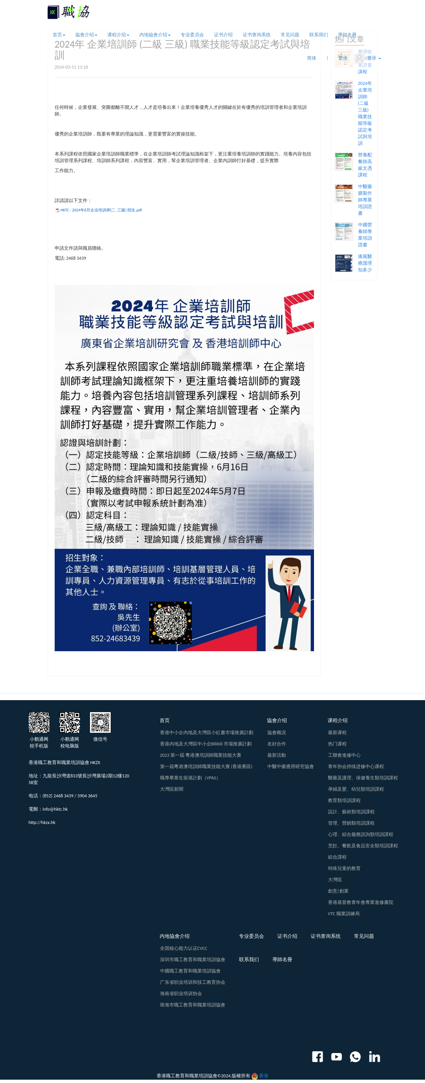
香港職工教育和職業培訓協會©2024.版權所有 (204, 1076)
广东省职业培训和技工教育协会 (192, 982)
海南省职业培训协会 (181, 993)
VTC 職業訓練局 (344, 914)
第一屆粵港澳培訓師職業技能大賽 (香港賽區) (206, 766)
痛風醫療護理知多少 (365, 263)
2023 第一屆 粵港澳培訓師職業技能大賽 (201, 755)
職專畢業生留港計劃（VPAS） (190, 778)
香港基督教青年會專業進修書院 (360, 902)
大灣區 (335, 880)
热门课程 (337, 744)
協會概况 (276, 732)
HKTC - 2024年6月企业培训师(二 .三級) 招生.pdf (101, 210)
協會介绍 (86, 35)
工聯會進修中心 (344, 755)
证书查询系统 (257, 35)
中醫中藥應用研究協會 (290, 766)
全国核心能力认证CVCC (183, 948)
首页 (59, 35)
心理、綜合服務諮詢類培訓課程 (360, 834)
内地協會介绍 (155, 35)
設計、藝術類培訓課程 (351, 812)
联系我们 (318, 35)
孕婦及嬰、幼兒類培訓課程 (356, 789)
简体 (311, 58)
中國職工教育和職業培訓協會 (190, 971)
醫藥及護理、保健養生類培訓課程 (363, 778)
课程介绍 (118, 35)
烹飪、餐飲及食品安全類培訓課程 (363, 846)
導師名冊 (347, 35)
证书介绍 (223, 35)
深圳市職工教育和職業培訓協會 (192, 959)
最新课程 (337, 732)
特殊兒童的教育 (344, 868)
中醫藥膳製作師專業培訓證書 (365, 200)
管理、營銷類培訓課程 (351, 823)
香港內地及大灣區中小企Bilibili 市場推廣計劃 (206, 744)
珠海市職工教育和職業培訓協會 (192, 1005)
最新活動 (276, 755)
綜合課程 (337, 857)
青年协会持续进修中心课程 (356, 766)
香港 (263, 1076)
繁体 (343, 58)
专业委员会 (192, 35)
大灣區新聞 (171, 789)
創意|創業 (338, 891)
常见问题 (290, 35)
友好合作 (276, 744)
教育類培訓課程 (344, 800)
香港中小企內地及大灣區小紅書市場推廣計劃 (206, 732)
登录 (367, 59)
